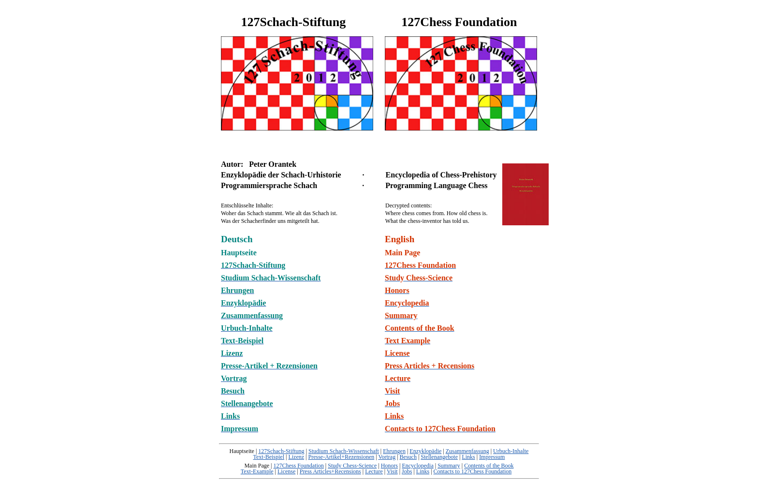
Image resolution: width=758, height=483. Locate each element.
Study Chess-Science (352, 465)
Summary (448, 465)
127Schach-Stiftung (281, 451)
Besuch (408, 457)
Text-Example (257, 471)
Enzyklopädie (425, 451)
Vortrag (386, 457)
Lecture (374, 471)
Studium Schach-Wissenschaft (343, 451)
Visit (392, 471)
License (286, 471)
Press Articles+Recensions (330, 471)
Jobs (407, 471)
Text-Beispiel (268, 457)
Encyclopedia (417, 465)
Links (468, 457)
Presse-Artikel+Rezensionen (341, 457)
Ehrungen (394, 451)
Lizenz (296, 457)
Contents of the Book (488, 465)
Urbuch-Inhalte (510, 451)
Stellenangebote (439, 457)
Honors (389, 465)
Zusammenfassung (467, 451)
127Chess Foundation (299, 465)
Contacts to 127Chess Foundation (473, 471)
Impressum (492, 457)
